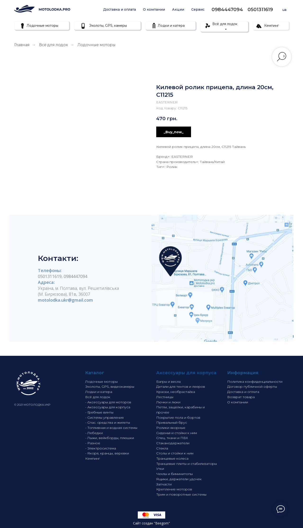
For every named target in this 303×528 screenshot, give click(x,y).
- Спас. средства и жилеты (107, 422)
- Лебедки (94, 433)
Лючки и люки (168, 402)
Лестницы (164, 397)
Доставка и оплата (119, 9)
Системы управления (105, 417)
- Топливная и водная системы (111, 428)
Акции (178, 9)
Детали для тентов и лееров (180, 386)
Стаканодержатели (172, 443)
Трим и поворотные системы (181, 494)
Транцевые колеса (172, 458)
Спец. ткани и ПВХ (172, 438)
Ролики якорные (170, 428)
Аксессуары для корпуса (108, 407)
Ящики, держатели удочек (179, 479)
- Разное (92, 443)
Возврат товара (241, 397)
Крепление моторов (174, 489)
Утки (160, 468)
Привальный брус (171, 422)
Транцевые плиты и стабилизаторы (186, 464)
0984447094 (227, 9)
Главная (22, 45)
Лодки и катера (98, 392)
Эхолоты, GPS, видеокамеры (109, 386)
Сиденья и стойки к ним (176, 433)
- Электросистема (100, 448)
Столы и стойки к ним (174, 453)
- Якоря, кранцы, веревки (107, 453)
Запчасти (164, 484)
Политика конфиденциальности (254, 381)
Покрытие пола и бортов (178, 417)
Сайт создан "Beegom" (151, 523)
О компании (154, 9)
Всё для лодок (53, 45)
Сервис (198, 9)
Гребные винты (100, 412)
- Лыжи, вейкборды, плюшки (109, 438)
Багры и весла (168, 381)
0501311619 (260, 9)
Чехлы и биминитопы (174, 474)
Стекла (162, 448)
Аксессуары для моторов (109, 402)
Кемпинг (92, 458)
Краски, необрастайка (175, 392)
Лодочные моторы (96, 45)
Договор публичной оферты (252, 386)
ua (284, 10)
